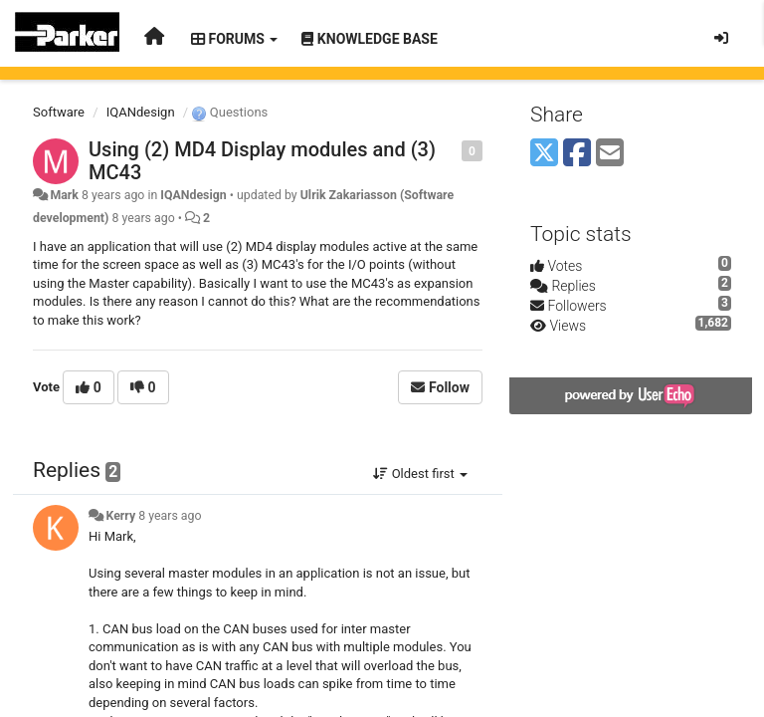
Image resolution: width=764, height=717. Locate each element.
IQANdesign (140, 112)
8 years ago (169, 516)
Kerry (120, 516)
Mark (64, 195)
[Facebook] (577, 153)
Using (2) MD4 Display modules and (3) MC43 (262, 160)
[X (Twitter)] (544, 153)
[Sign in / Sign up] (721, 38)
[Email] (610, 153)
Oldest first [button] (420, 473)
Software (59, 112)
